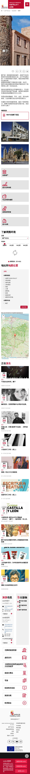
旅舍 (6, 293)
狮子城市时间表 (23, 606)
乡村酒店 (7, 284)
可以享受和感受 (7, 200)
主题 (2, 235)
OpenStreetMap (13, 357)
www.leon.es (8, 609)
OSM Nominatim (5, 358)
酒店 (6, 286)
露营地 (6, 291)
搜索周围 (24, 307)
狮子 (19, 10)
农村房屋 (7, 280)
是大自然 (5, 224)
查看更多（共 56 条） (16, 261)
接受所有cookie (21, 761)
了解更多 (5, 614)
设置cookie (21, 771)
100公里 (25, 245)
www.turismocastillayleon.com (8, 630)
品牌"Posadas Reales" (10, 278)
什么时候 (7, 638)
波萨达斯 (7, 282)
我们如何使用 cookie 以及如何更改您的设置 (8, 769)
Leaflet (4, 357)
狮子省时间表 (23, 610)
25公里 (12, 245)
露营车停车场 (8, 297)
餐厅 (6, 303)
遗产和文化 (7, 10)
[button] (3, 316)
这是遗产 (5, 175)
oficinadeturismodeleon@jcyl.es (8, 626)
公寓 (6, 288)
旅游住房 (7, 295)
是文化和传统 (6, 187)
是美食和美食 (6, 212)
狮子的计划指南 (23, 601)
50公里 (18, 245)
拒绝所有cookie (21, 766)
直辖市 (5, 245)
